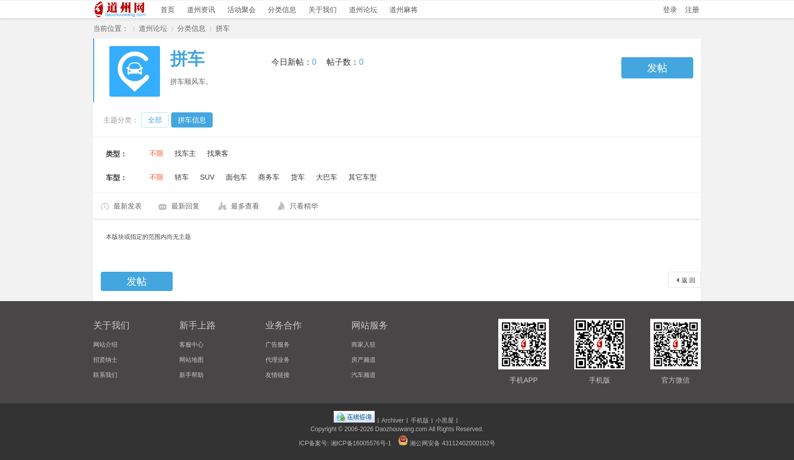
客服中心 (191, 344)
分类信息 (282, 10)
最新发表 (127, 206)
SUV (207, 177)
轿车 (182, 177)
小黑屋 (444, 420)
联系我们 (105, 375)
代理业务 (277, 359)
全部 (155, 120)
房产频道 (363, 359)
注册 (692, 10)
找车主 (185, 153)
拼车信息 (192, 120)
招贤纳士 (105, 359)
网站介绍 (105, 344)
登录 (670, 10)
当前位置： (111, 28)
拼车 (223, 28)
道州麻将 (403, 10)
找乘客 (217, 153)
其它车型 (362, 177)
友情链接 (277, 375)
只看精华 (304, 206)
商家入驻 (363, 344)
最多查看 (245, 206)
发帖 (657, 67)
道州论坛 (363, 10)
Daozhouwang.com (401, 429)
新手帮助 (191, 375)
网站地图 (191, 359)
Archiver (392, 420)
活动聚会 (241, 10)
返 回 (688, 280)
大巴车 (326, 177)
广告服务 (277, 344)
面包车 (236, 177)
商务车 (269, 177)
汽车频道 (363, 375)
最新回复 (185, 206)
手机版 (420, 420)
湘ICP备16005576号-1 (361, 443)
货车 (298, 177)
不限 (156, 153)
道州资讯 (201, 10)
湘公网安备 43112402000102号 (446, 443)
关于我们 (322, 10)
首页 (168, 10)
